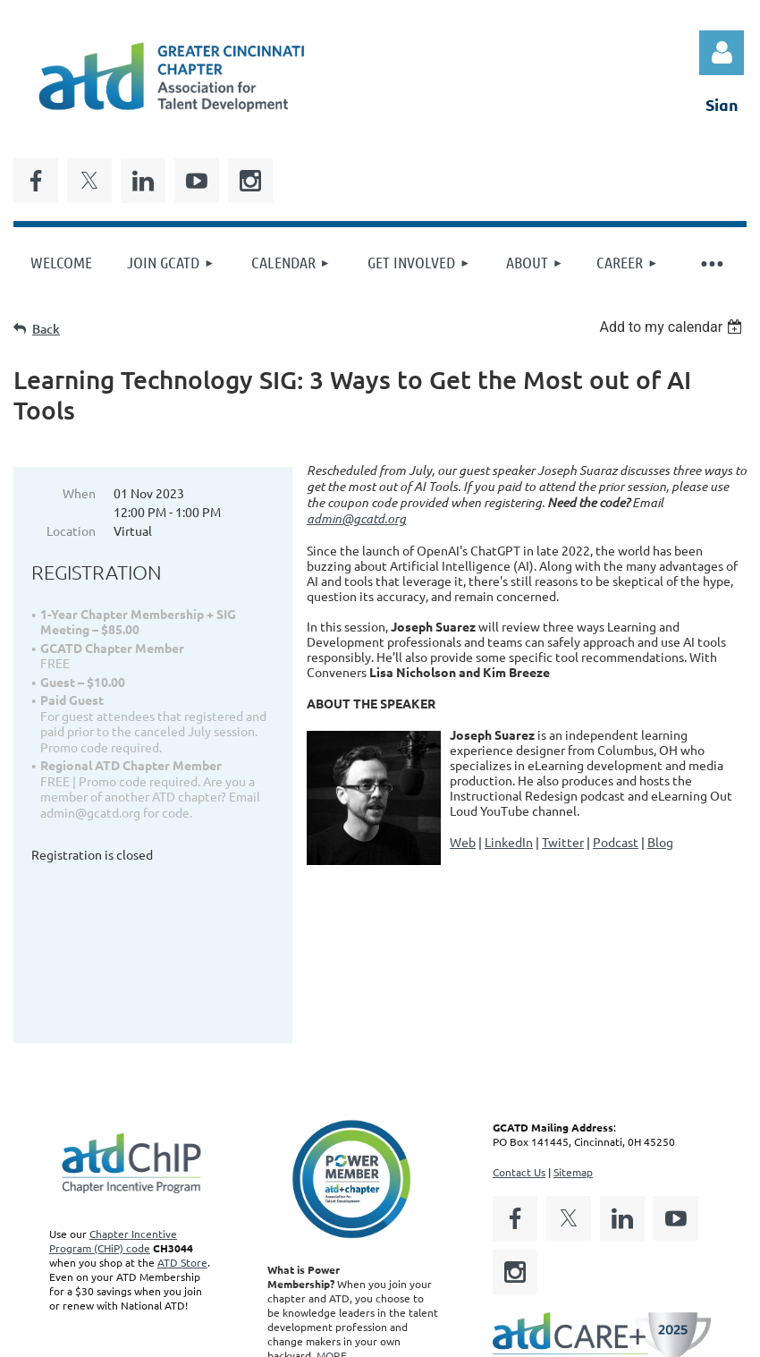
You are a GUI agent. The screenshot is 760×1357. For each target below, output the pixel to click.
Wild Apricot (533, 1342)
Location (71, 530)
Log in (721, 52)
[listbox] (673, 327)
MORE (332, 1218)
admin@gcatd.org (356, 518)
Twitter (563, 842)
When (79, 493)
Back (46, 328)
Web (463, 842)
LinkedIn (509, 842)
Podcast (615, 842)
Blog (660, 842)
